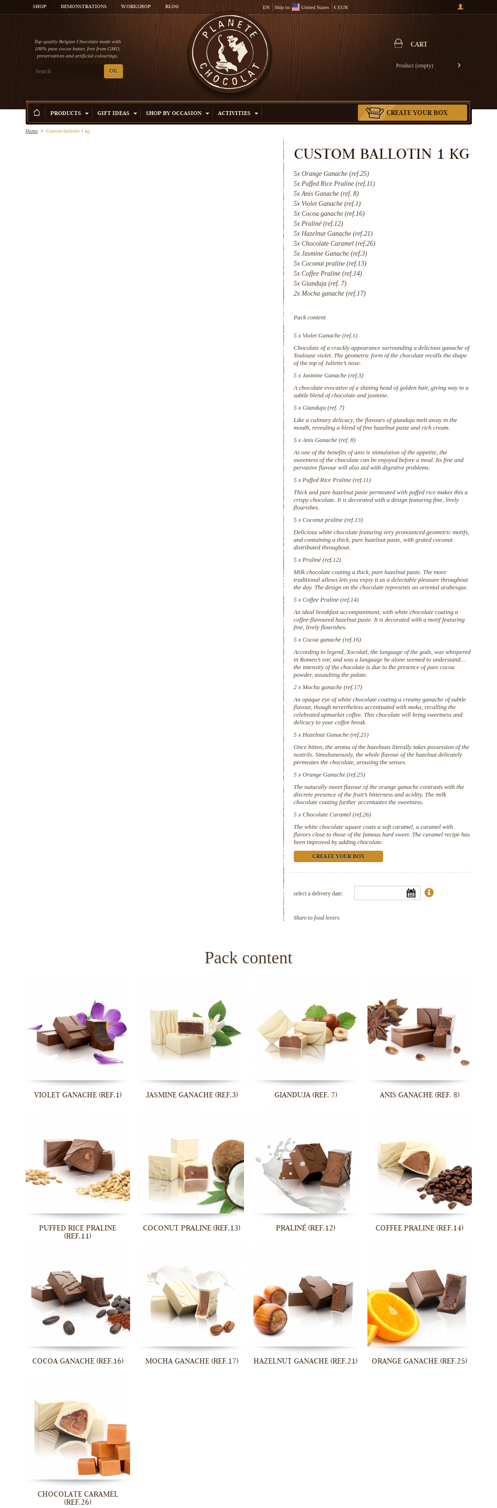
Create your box (417, 113)
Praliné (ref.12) (321, 559)
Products (69, 114)
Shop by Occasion (177, 114)
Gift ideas (117, 114)
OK (113, 72)
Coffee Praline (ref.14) (330, 599)
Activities (238, 114)
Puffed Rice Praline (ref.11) (336, 479)
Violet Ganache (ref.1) (329, 335)
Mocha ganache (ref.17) (332, 687)
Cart (419, 45)
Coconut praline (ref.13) (332, 519)
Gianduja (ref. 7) (323, 407)
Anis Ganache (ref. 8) (329, 439)
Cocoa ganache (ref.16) (331, 639)
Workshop (136, 7)
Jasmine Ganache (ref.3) (332, 375)
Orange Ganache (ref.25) (333, 774)
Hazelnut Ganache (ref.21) (335, 734)
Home (32, 131)
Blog (171, 7)
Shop (40, 7)
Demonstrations (84, 7)
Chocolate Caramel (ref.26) (336, 814)
